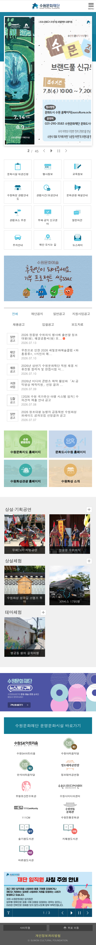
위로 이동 (71, 928)
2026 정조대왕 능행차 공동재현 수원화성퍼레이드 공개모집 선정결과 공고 (49, 413)
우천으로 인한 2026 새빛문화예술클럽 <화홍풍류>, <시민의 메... (49, 351)
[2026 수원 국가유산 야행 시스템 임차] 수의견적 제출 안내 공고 (50, 398)
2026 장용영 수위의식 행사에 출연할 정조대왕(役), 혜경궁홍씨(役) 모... (49, 336)
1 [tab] (28, 151)
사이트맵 (25, 928)
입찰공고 (48, 324)
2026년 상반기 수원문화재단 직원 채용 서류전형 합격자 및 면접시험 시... (49, 367)
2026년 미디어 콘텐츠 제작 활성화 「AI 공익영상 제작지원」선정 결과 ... (49, 382)
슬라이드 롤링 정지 (79, 912)
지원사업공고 (81, 314)
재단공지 (37, 314)
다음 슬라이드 (87, 912)
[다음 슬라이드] (66, 150)
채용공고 (18, 324)
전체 (15, 314)
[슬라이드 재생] (51, 150)
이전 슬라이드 (62, 912)
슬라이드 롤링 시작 (71, 912)
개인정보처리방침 (48, 935)
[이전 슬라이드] (43, 150)
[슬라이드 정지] (58, 150)
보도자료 (77, 324)
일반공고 (59, 314)
